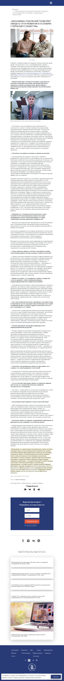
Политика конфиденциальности (32, 673)
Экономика (14, 650)
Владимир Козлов (29, 468)
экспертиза (15, 483)
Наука (39, 650)
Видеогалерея (37, 653)
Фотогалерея (26, 653)
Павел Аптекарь (20, 479)
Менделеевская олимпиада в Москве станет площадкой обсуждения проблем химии (29, 563)
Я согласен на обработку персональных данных (31, 525)
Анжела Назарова (31, 469)
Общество (24, 650)
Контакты (36, 656)
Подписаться (32, 521)
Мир (31, 650)
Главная (15, 9)
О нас (13, 656)
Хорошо (56, 676)
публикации (26, 483)
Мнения (13, 653)
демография (37, 483)
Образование (48, 650)
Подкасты (48, 653)
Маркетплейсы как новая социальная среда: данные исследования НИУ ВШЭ (28, 635)
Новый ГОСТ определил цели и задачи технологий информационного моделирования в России (27, 596)
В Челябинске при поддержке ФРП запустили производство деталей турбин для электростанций (30, 585)
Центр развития (16, 469)
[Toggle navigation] (51, 3)
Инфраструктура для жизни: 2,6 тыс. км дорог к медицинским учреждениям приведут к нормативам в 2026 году (30, 574)
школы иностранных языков (30, 471)
